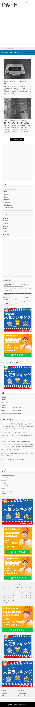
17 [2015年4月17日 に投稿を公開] (21, 595)
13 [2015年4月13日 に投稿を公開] (4, 595)
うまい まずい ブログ (9, 188)
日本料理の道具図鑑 (14, 81)
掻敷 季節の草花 (8, 205)
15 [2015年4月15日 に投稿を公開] (13, 595)
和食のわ (16, 704)
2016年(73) (5, 231)
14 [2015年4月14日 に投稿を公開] (8, 595)
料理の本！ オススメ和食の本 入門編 (11, 407)
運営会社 (4, 397)
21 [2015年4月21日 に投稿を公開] (8, 597)
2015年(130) (6, 234)
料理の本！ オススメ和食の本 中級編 (11, 410)
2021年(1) (5, 218)
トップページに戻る (17, 139)
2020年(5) (5, 220)
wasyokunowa (23, 81)
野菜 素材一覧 (6, 402)
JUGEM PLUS (15, 362)
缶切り (6, 83)
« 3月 (3, 602)
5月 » (6, 602)
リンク (3, 405)
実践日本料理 (7, 202)
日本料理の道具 (22, 693)
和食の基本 (6, 191)
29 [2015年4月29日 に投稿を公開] (13, 600)
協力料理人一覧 (6, 399)
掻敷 (3, 696)
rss (26, 2)
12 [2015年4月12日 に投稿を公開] (30, 592)
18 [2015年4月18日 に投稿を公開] (26, 595)
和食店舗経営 (7, 199)
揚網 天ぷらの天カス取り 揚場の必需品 (16, 123)
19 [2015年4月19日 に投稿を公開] (30, 595)
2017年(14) (5, 228)
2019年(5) (5, 223)
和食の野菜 (6, 194)
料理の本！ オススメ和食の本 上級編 (11, 413)
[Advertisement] (17, 28)
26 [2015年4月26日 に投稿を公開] (30, 597)
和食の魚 (6, 196)
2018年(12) (5, 226)
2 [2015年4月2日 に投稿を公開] (17, 590)
